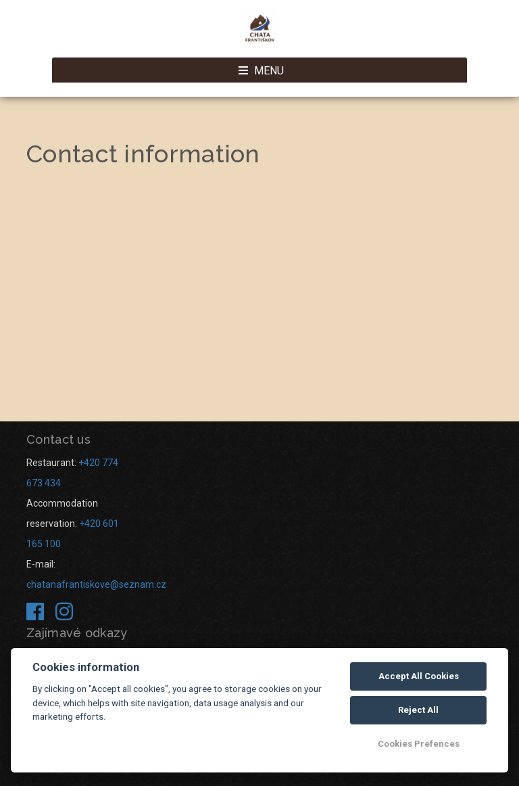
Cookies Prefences (419, 744)
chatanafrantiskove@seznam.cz (96, 584)
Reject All (418, 710)
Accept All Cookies (418, 676)
